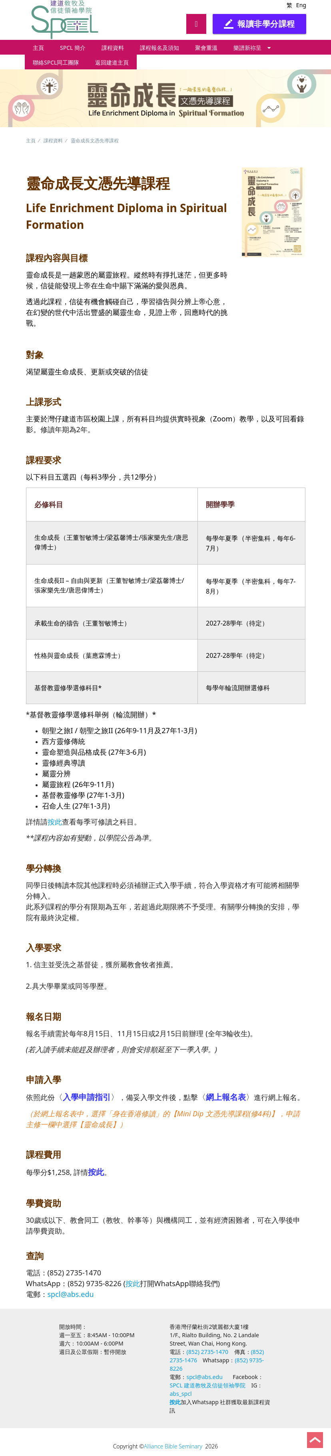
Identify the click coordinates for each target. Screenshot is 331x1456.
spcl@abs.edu (71, 1294)
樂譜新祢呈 (252, 47)
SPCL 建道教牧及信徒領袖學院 (207, 1385)
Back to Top (315, 1440)
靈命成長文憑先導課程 (95, 140)
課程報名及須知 (159, 47)
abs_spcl (180, 1393)
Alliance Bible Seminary (173, 1446)
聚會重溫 (206, 47)
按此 (55, 821)
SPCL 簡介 (73, 47)
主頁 (38, 47)
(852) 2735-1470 (207, 1352)
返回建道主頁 (112, 62)
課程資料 (113, 47)
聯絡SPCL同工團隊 (56, 62)
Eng (301, 5)
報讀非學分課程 (259, 24)
